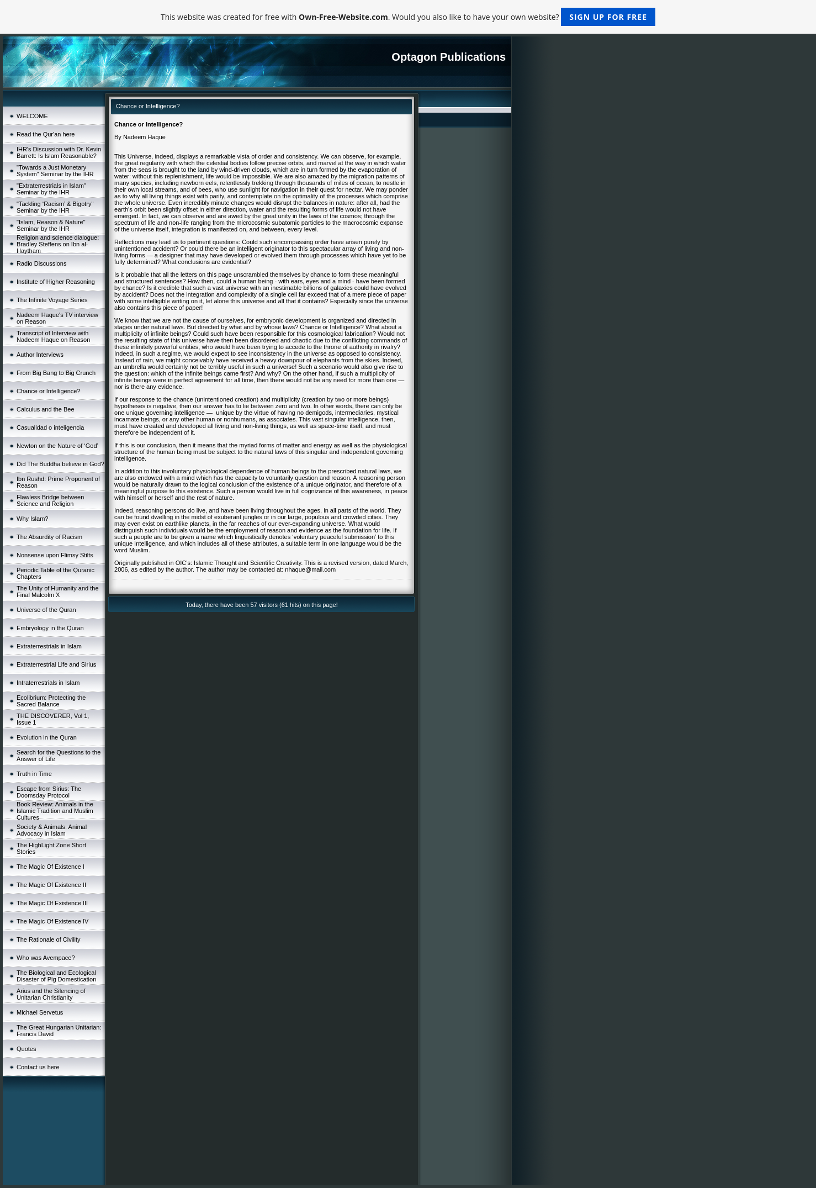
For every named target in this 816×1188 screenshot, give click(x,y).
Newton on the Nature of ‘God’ (57, 445)
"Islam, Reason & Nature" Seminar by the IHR (51, 225)
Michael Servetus (40, 1012)
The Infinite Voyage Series (52, 300)
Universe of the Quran (46, 609)
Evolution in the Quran (47, 737)
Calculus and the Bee (46, 409)
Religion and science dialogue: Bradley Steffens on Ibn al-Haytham (58, 244)
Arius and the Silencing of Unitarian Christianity (51, 994)
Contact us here (38, 1067)
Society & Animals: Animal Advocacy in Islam (52, 830)
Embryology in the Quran (50, 628)
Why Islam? (32, 518)
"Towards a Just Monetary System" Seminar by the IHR (55, 170)
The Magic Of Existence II (51, 884)
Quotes (26, 1049)
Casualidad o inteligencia (50, 427)
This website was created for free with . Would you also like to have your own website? (408, 17)
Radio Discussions (41, 263)
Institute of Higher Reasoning (56, 281)
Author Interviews (40, 354)
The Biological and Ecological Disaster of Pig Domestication (56, 976)
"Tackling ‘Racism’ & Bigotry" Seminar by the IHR (55, 207)
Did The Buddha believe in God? (60, 464)
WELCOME (32, 116)
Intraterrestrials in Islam (48, 682)
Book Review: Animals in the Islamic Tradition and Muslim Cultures (55, 811)
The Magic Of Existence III (52, 903)
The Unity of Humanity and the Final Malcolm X (58, 591)
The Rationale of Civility (49, 939)
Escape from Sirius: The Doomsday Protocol (49, 792)
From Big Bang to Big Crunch (56, 372)
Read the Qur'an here (46, 134)
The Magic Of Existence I (50, 866)
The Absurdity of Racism (49, 537)
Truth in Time (34, 773)
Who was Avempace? (46, 957)
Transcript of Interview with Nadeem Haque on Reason (53, 336)
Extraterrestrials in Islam (49, 646)
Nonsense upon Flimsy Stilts (55, 555)
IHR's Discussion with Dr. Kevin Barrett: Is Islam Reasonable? (59, 152)
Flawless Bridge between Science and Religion (50, 500)
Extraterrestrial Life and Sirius (56, 664)
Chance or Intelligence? (49, 391)
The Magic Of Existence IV (52, 921)
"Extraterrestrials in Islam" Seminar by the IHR (51, 189)
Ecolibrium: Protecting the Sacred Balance (51, 700)
